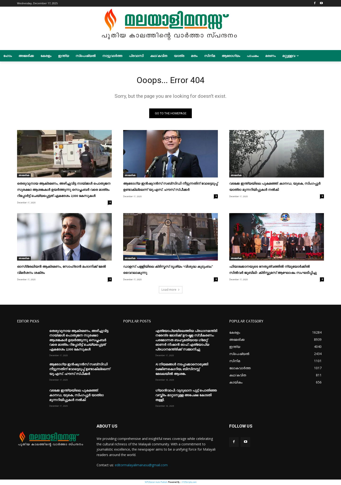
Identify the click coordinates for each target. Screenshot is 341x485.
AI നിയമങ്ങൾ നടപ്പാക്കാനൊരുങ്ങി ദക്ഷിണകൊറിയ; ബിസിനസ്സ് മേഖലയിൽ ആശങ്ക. (181, 369)
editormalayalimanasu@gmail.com (141, 465)
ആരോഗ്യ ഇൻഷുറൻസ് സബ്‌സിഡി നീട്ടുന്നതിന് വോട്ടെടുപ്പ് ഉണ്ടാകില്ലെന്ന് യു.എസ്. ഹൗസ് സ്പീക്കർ (79, 369)
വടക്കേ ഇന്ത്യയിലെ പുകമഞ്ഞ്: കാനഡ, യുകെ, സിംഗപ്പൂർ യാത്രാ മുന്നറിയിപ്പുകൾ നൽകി (76, 395)
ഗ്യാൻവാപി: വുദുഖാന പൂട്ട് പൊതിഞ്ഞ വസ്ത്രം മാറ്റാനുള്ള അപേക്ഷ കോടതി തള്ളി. (186, 395)
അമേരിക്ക (23, 177)
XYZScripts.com (189, 482)
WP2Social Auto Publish (156, 482)
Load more (171, 290)
